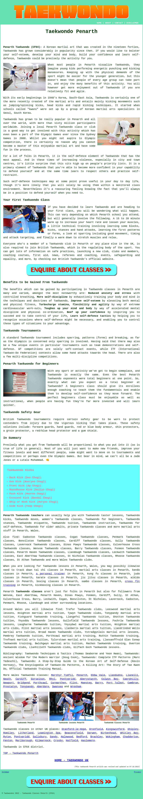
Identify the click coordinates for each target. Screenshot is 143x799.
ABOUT (108, 23)
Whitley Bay (129, 733)
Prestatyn (10, 686)
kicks (59, 105)
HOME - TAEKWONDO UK (71, 760)
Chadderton (130, 736)
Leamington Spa (49, 733)
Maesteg (86, 682)
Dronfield (96, 729)
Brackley (96, 736)
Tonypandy (27, 686)
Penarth (82, 675)
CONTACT (119, 23)
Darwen (91, 733)
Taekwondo (10, 50)
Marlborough (23, 740)
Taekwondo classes (34, 675)
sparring (63, 341)
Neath (7, 679)
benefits (16, 289)
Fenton (7, 740)
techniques (39, 181)
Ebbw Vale (98, 675)
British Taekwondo (51, 247)
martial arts (64, 101)
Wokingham (113, 736)
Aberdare (43, 686)
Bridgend (24, 682)
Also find (10, 537)
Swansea (57, 686)
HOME (99, 23)
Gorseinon (38, 679)
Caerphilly (130, 679)
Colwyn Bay (109, 679)
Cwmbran (133, 682)
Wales (34, 530)
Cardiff (21, 679)
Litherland (25, 733)
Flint (73, 682)
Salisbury (39, 736)
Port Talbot (115, 682)
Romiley (8, 733)
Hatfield (72, 740)
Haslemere (88, 740)
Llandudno (115, 675)
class (69, 210)
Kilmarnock (43, 740)
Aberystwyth (88, 679)
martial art (66, 47)
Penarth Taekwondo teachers (23, 515)
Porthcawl (40, 682)
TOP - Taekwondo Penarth (20, 753)
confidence (105, 54)
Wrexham (75, 686)
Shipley (133, 729)
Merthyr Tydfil (62, 675)
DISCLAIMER (132, 23)
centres (8, 163)
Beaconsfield (74, 733)
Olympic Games (51, 134)
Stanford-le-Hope (74, 729)
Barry (99, 682)
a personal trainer (50, 573)
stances (63, 229)
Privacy (137, 772)
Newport (8, 682)
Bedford (81, 736)
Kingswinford (115, 729)
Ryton (7, 736)
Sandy (54, 736)
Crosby (58, 740)
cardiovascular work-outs (22, 308)
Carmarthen (58, 682)
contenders (11, 423)
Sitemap (5, 772)
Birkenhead (108, 733)
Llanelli (132, 675)
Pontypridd (67, 679)
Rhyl (52, 679)
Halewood (67, 736)
